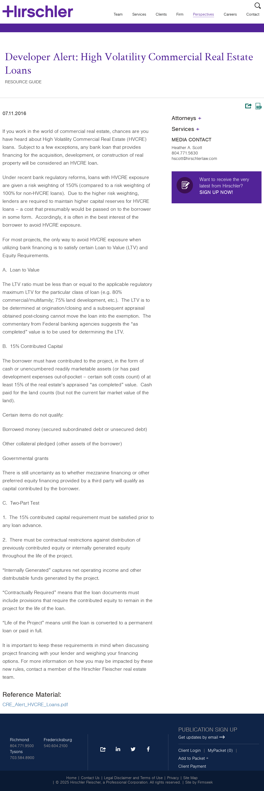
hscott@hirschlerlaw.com (194, 158)
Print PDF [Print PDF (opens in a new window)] (259, 106)
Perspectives (203, 14)
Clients (161, 14)
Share (248, 105)
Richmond (19, 739)
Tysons (16, 751)
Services (139, 14)
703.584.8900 (22, 758)
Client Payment (192, 766)
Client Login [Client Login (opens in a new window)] (189, 750)
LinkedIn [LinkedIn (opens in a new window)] (118, 749)
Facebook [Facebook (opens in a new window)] (148, 749)
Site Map (190, 778)
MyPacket (217, 750)
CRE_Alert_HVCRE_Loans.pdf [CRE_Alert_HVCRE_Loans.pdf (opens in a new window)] (35, 705)
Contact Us (90, 778)
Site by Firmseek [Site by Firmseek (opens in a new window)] (199, 782)
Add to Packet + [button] (193, 758)
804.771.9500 (22, 746)
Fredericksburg (58, 739)
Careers (230, 14)
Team (118, 14)
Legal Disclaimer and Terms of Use (133, 778)
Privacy (173, 778)
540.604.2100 (56, 746)
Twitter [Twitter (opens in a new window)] (133, 749)
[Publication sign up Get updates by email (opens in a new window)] (218, 733)
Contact (252, 14)
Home (71, 778)
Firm (180, 14)
